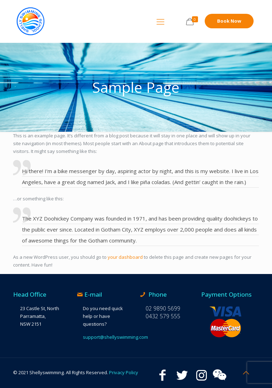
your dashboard (125, 257)
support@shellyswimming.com (115, 337)
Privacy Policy (123, 372)
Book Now (229, 21)
